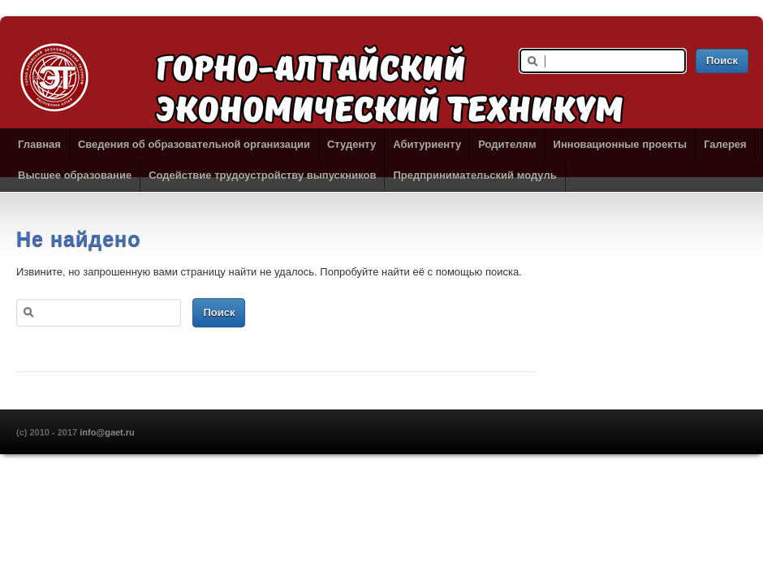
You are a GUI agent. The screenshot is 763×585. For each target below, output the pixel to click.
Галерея (725, 144)
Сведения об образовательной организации (194, 144)
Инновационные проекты (621, 144)
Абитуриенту (427, 144)
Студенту (351, 144)
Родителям (507, 144)
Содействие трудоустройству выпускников (262, 175)
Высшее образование (74, 175)
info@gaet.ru (107, 432)
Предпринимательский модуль (474, 175)
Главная (39, 144)
